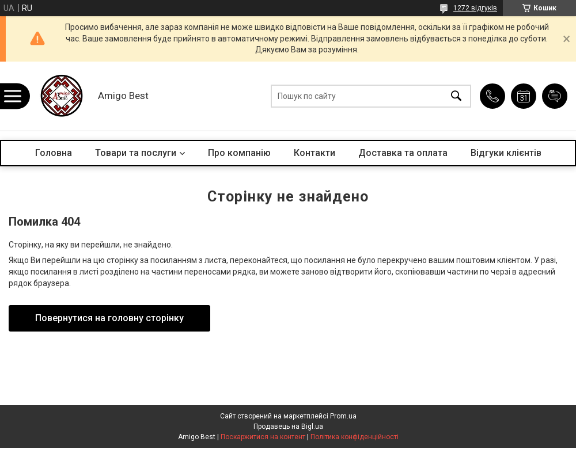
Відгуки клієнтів (506, 152)
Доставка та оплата (403, 152)
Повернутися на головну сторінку (109, 318)
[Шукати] (456, 96)
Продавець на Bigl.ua (288, 426)
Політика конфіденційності (354, 437)
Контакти (314, 152)
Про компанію (239, 152)
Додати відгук (554, 96)
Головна (53, 152)
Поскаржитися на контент (263, 437)
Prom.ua (343, 416)
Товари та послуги (135, 152)
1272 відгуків (475, 8)
